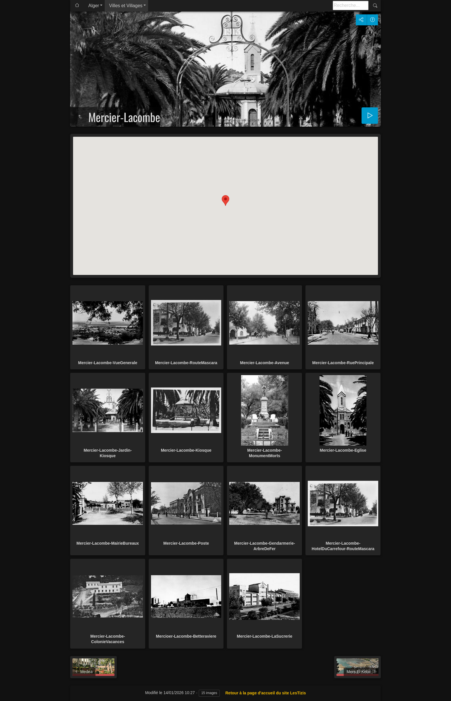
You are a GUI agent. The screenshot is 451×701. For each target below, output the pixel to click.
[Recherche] (350, 5)
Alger (93, 5)
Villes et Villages (125, 5)
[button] (225, 200)
